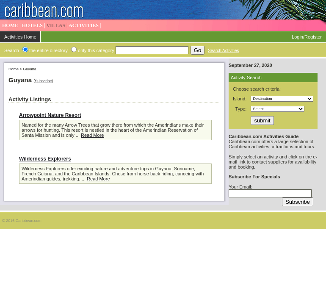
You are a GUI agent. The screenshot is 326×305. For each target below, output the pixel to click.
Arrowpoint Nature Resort (50, 115)
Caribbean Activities (163, 10)
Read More (92, 135)
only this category (96, 50)
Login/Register (307, 36)
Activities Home (20, 36)
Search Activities (223, 50)
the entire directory (48, 50)
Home (13, 69)
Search (11, 50)
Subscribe (43, 81)
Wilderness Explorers (45, 159)
